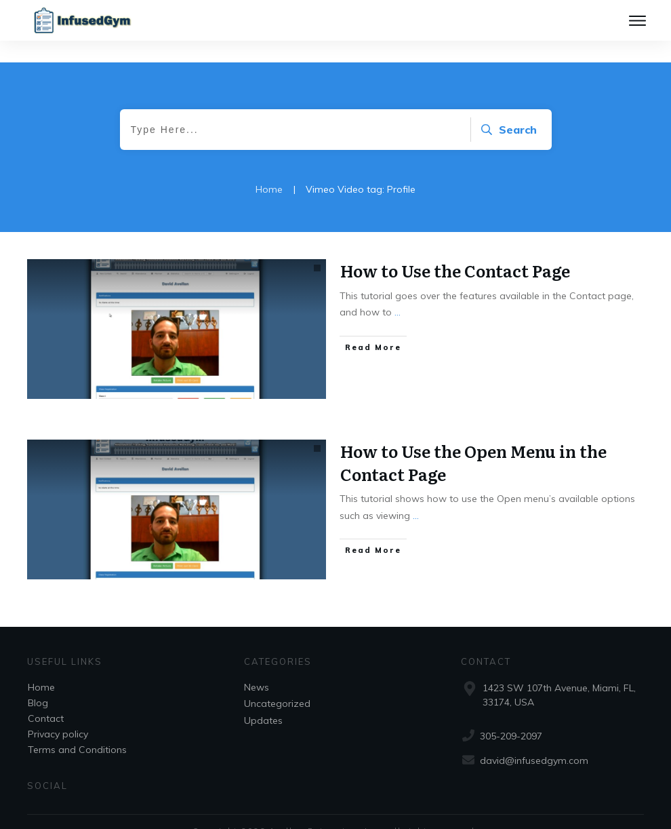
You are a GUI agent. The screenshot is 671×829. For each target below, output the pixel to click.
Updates (263, 699)
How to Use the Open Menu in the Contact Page (473, 440)
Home (41, 665)
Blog (38, 681)
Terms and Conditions (77, 728)
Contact (46, 697)
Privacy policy (58, 712)
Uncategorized (277, 682)
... (397, 290)
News (256, 665)
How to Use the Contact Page (455, 249)
